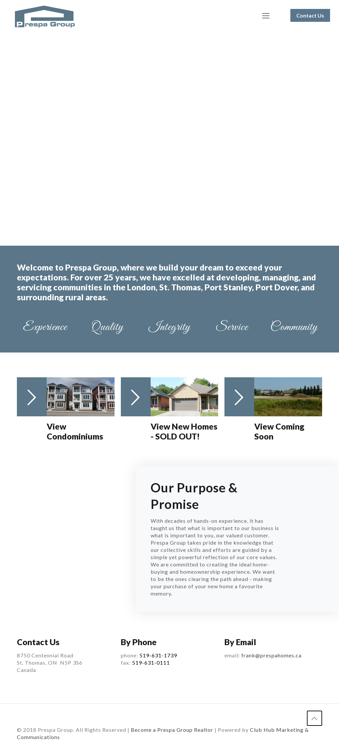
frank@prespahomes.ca (271, 655)
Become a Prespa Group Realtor (172, 729)
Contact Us (310, 15)
